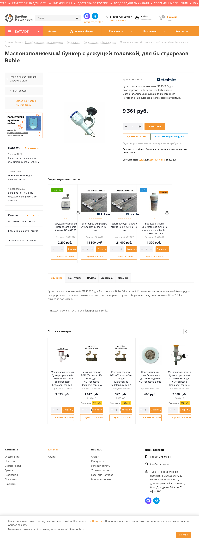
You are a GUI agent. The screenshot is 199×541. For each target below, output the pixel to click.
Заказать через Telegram (169, 136)
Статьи (95, 456)
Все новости (32, 148)
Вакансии (10, 483)
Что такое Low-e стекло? (21, 221)
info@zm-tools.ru (94, 22)
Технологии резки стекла (22, 240)
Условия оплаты (100, 465)
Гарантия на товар (102, 474)
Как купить (97, 461)
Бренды (9, 470)
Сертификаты (13, 465)
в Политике (97, 521)
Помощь (96, 449)
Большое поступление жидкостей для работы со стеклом (22, 196)
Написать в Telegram (95, 16)
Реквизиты (11, 474)
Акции (52, 456)
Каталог (53, 449)
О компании (12, 456)
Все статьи (33, 215)
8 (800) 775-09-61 (120, 16)
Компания (11, 449)
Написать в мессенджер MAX (87, 16)
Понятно (183, 534)
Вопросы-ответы (101, 479)
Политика (11, 479)
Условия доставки (102, 470)
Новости (10, 461)
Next (191, 331)
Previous (186, 331)
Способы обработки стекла (23, 230)
